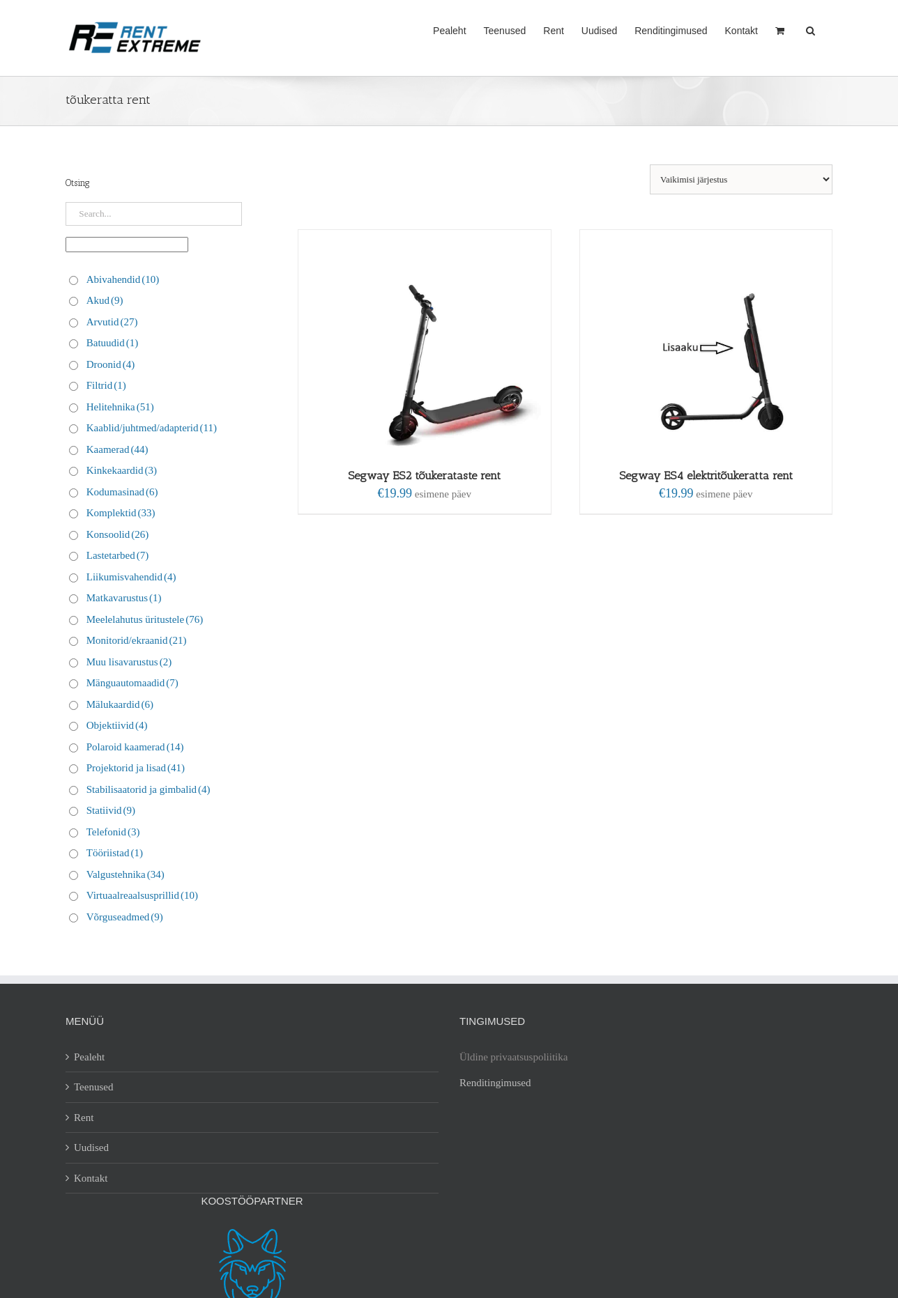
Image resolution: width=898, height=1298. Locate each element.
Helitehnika (120, 406)
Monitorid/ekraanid (136, 640)
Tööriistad (114, 852)
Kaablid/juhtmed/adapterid (151, 427)
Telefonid (113, 831)
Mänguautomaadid (132, 682)
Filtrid (106, 385)
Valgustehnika (125, 874)
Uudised (91, 1147)
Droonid (110, 364)
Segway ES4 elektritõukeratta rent (706, 475)
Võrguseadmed (124, 916)
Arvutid (112, 321)
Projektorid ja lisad (135, 767)
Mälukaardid (119, 704)
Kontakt (90, 1178)
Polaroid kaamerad (135, 746)
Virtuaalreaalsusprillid (142, 895)
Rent (83, 1117)
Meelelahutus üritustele (144, 619)
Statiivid (110, 810)
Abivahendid (122, 279)
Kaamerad (117, 449)
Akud (104, 300)
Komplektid (120, 512)
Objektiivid (117, 725)
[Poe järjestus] (741, 179)
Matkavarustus (124, 597)
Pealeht (89, 1057)
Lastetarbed (117, 555)
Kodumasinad (122, 491)
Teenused (93, 1086)
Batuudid (112, 342)
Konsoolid (117, 534)
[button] (810, 29)
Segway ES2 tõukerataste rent (424, 475)
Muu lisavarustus (129, 661)
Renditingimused (495, 1082)
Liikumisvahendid (131, 576)
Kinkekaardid (121, 470)
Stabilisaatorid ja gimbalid (148, 789)
